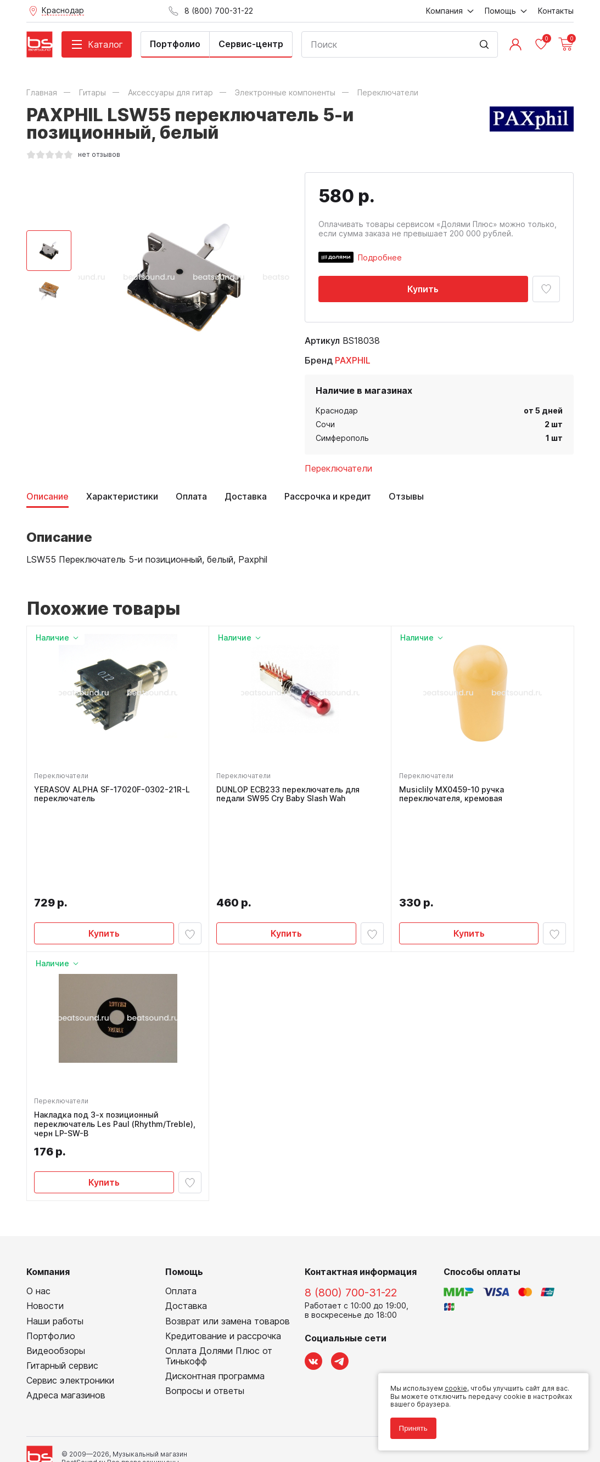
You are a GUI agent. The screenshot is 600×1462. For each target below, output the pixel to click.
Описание (47, 496)
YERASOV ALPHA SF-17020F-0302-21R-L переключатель (114, 795)
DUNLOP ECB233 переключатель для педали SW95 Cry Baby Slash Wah (289, 795)
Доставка (246, 496)
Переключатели (338, 468)
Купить (423, 289)
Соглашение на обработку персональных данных (109, 1412)
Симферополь (342, 438)
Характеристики (122, 496)
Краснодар (337, 410)
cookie (452, 1385)
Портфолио (175, 43)
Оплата (191, 496)
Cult (163, 1436)
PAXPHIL (353, 360)
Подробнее (380, 257)
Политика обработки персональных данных (99, 1404)
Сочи (325, 424)
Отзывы (406, 496)
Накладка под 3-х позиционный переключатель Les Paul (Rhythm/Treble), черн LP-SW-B (116, 1043)
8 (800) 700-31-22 (351, 1213)
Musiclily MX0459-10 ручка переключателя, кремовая (452, 795)
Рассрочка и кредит (327, 496)
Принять (410, 1425)
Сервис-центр (250, 43)
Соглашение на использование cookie (90, 1420)
